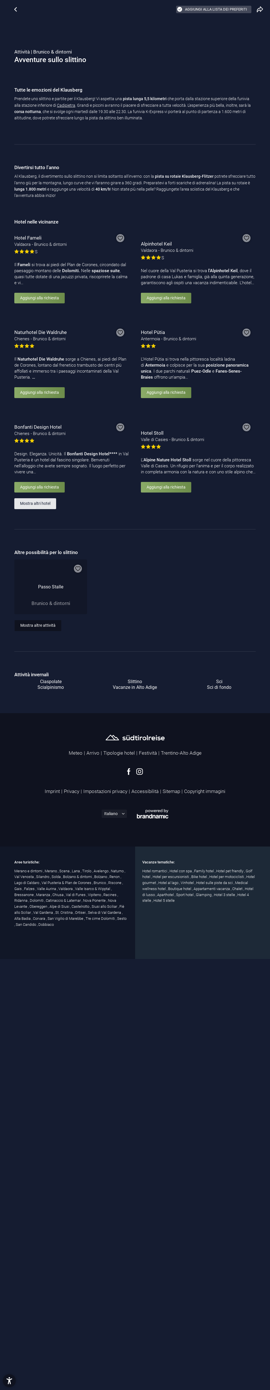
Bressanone (24, 1337)
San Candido (26, 1367)
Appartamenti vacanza (212, 1331)
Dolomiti (37, 1342)
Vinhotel (188, 1325)
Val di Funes (76, 1337)
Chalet (237, 1331)
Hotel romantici (155, 1313)
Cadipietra (66, 208)
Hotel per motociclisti (227, 1319)
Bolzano (101, 1319)
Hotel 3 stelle (225, 1337)
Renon (115, 1319)
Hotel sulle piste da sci (215, 1325)
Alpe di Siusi (60, 1348)
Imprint (52, 1233)
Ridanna (21, 1342)
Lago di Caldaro (27, 1325)
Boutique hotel (180, 1331)
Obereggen (38, 1348)
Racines (110, 1337)
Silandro (43, 1319)
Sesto (122, 1361)
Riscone (115, 1325)
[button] (9, 1380)
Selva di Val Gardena (105, 1355)
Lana (76, 1313)
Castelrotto (81, 1348)
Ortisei (80, 1355)
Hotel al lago (168, 1325)
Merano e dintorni (28, 1313)
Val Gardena (43, 1355)
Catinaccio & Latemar (64, 1342)
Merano (51, 1313)
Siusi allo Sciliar (105, 1348)
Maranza (43, 1337)
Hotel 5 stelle (164, 1342)
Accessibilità (145, 1233)
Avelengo (101, 1313)
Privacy (71, 1233)
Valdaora (66, 1331)
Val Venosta (24, 1319)
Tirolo (87, 1313)
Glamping (204, 1337)
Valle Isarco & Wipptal (93, 1331)
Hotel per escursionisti (171, 1319)
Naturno (118, 1313)
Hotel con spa (181, 1313)
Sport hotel (185, 1337)
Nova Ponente (95, 1342)
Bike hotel (199, 1319)
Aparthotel (166, 1337)
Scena (64, 1313)
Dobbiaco (46, 1367)
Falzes (30, 1331)
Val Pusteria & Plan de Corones (67, 1325)
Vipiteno (95, 1337)
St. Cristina (64, 1355)
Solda (57, 1319)
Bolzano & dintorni (78, 1319)
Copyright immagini (204, 1233)
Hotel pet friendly (230, 1313)
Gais (18, 1331)
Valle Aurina (47, 1331)
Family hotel (204, 1313)
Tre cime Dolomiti (101, 1361)
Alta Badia (22, 1361)
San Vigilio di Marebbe (66, 1361)
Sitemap (171, 1233)
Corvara (39, 1361)
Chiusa (58, 1337)
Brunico (100, 1325)
